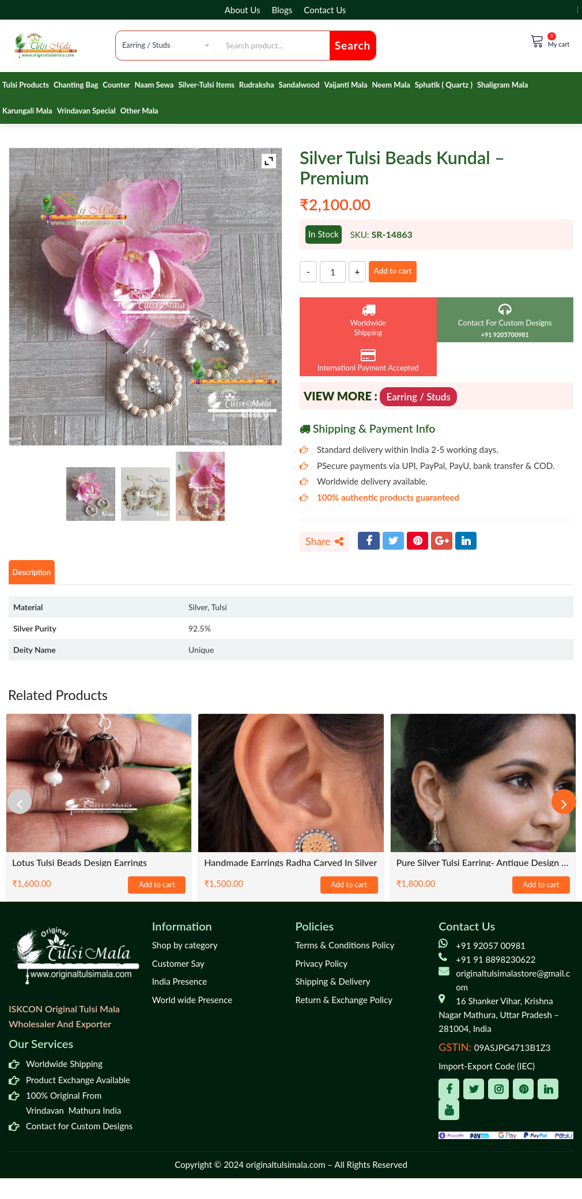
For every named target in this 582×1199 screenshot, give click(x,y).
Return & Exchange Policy (344, 1003)
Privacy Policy (321, 967)
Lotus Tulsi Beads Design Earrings (79, 865)
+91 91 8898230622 (495, 963)
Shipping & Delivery (333, 984)
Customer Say (178, 967)
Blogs (281, 10)
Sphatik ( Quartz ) (444, 84)
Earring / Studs (418, 397)
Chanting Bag (76, 84)
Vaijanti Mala (345, 84)
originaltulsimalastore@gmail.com (513, 983)
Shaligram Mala (502, 84)
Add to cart (404, 271)
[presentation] (26, 804)
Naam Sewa (153, 84)
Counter (116, 84)
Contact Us (325, 10)
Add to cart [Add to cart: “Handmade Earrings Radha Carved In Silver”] (349, 889)
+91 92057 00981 (491, 949)
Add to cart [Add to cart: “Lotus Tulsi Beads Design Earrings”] (156, 889)
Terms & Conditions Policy (345, 948)
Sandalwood (299, 84)
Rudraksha (256, 84)
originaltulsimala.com (286, 1168)
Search (353, 45)
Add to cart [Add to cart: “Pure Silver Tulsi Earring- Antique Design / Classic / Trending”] (541, 889)
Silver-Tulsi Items (206, 84)
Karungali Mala (27, 110)
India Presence (179, 984)
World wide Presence (192, 1003)
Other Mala (139, 110)
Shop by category (185, 948)
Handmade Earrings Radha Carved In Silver (290, 865)
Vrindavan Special (86, 110)
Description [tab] (38, 575)
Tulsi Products (25, 84)
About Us (242, 10)
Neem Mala (391, 84)
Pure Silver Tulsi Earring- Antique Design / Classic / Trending (483, 865)
